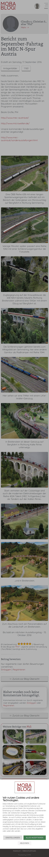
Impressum (17, 851)
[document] (24, 815)
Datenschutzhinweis (29, 851)
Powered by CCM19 (24, 855)
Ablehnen (24, 843)
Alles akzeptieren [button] (34, 838)
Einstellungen (13, 838)
